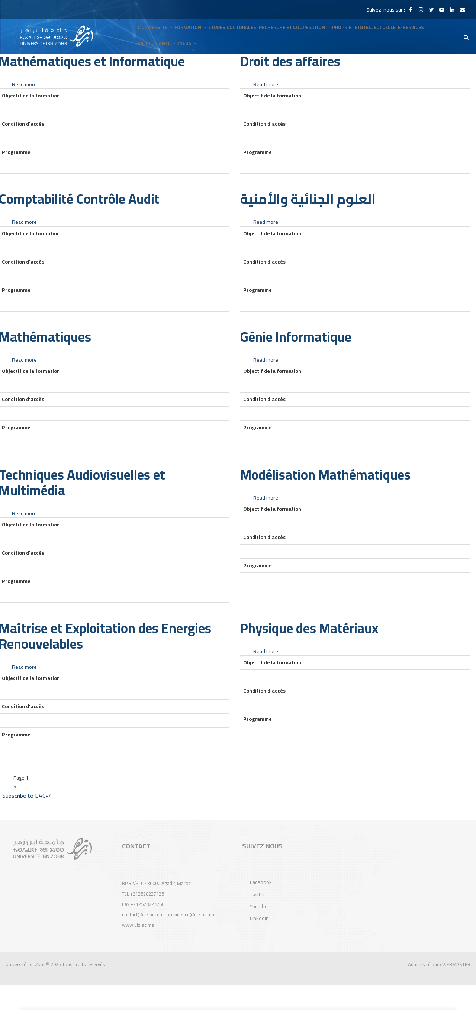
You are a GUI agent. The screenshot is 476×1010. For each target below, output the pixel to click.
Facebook (261, 907)
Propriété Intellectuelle (368, 34)
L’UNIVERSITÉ (156, 34)
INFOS (190, 63)
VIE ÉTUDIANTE (158, 63)
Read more (24, 109)
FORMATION (193, 34)
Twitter (257, 919)
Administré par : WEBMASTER (439, 989)
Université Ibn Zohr (25, 989)
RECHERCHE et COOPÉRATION (298, 34)
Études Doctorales (236, 34)
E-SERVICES (418, 34)
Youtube (259, 931)
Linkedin (259, 943)
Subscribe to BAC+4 (27, 820)
